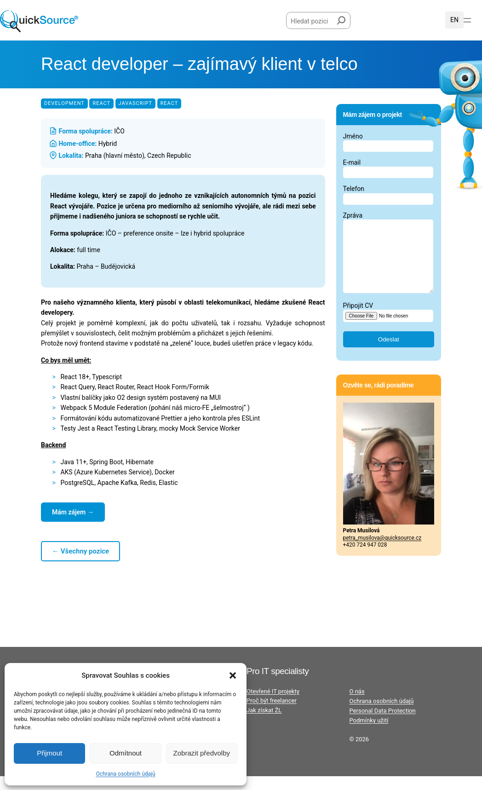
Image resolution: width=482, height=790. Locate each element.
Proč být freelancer (272, 714)
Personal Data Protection (383, 724)
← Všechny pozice (80, 551)
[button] (232, 675)
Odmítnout (125, 753)
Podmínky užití (369, 734)
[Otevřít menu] (467, 20)
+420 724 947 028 (365, 558)
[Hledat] (341, 18)
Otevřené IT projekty (273, 705)
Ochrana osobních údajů (125, 774)
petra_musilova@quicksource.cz (382, 551)
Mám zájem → (73, 512)
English (454, 20)
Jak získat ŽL (264, 724)
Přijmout (49, 753)
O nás (357, 705)
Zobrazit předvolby (201, 753)
